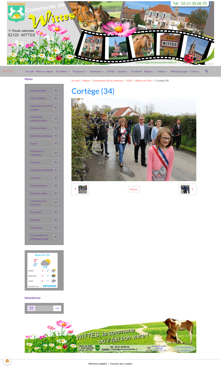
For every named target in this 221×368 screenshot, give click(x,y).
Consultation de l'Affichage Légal (39, 237)
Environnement (39, 185)
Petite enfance (39, 128)
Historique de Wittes (42, 170)
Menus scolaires (44, 71)
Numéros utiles (39, 193)
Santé (34, 143)
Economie (36, 212)
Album (86, 80)
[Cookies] (7, 361)
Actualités (62, 71)
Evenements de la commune (108, 80)
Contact (194, 71)
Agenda (122, 71)
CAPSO (111, 71)
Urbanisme (96, 71)
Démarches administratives (39, 118)
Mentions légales (98, 363)
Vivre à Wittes (38, 98)
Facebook (136, 71)
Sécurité (35, 219)
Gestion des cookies (121, 363)
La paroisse (37, 227)
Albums (148, 71)
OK (57, 308)
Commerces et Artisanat (38, 202)
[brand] (7, 71)
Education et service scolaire (42, 107)
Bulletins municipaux (42, 135)
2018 (129, 80)
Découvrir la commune (37, 153)
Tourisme (36, 177)
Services (35, 162)
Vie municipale (38, 90)
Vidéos (162, 71)
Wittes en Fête (143, 80)
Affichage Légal (179, 71)
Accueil (29, 71)
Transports (78, 71)
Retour (134, 189)
